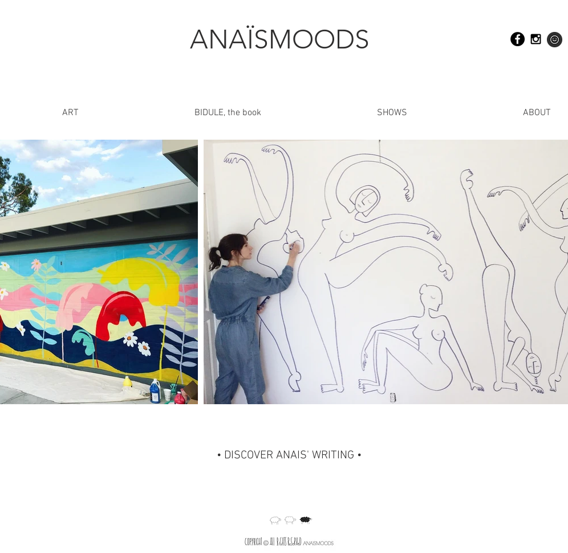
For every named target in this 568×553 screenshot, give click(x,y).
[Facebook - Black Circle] (517, 39)
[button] (487, 113)
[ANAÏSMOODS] (279, 39)
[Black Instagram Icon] (536, 39)
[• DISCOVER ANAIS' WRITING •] (288, 455)
